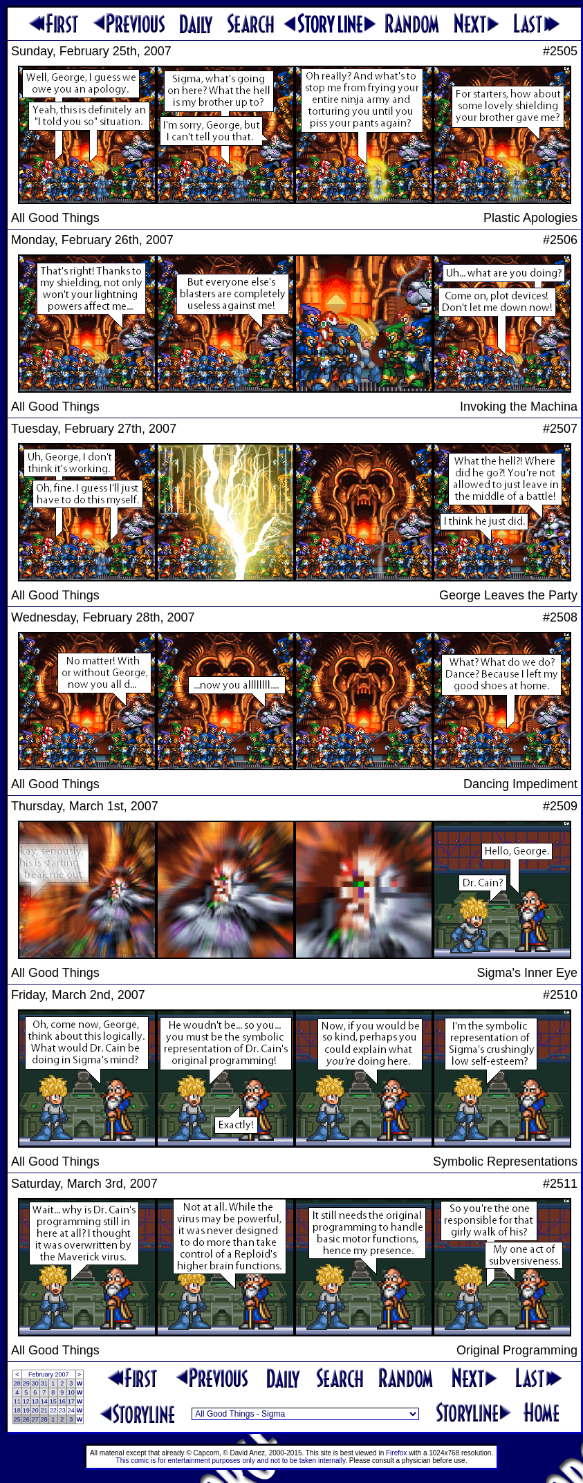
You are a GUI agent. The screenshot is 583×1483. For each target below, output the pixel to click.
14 (44, 1401)
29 (26, 1383)
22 (53, 1410)
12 (26, 1401)
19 (26, 1410)
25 (17, 1419)
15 (53, 1401)
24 (71, 1410)
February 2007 (48, 1374)
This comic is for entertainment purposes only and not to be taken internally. (231, 1460)
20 (35, 1410)
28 (17, 1383)
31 (44, 1383)
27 (35, 1419)
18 (17, 1410)
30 (35, 1383)
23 (62, 1410)
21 (44, 1410)
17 (71, 1401)
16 (62, 1401)
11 (17, 1401)
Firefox (396, 1453)
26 (26, 1419)
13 (35, 1401)
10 (71, 1392)
